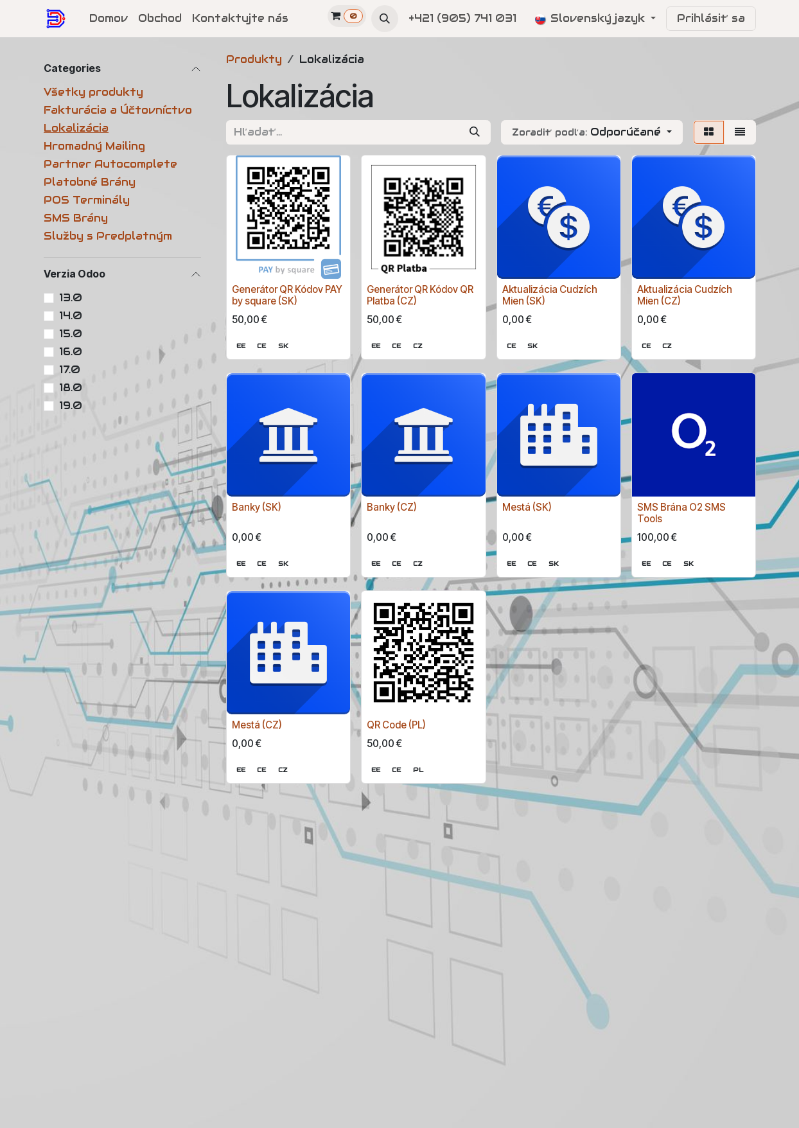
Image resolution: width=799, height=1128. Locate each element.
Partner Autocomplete (110, 164)
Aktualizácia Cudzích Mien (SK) (549, 295)
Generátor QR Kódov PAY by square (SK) (287, 295)
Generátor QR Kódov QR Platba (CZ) (420, 295)
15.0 (70, 333)
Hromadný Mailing (94, 146)
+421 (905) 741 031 (464, 18)
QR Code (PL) (396, 725)
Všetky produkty (93, 92)
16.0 (70, 351)
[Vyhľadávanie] (475, 132)
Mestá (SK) (527, 507)
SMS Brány (76, 218)
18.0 (70, 387)
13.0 (70, 297)
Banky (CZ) (392, 507)
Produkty (254, 59)
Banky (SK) (256, 507)
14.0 (70, 315)
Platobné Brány (90, 182)
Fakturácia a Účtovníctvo (118, 110)
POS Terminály (87, 200)
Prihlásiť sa (711, 18)
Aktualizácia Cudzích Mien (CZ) (684, 295)
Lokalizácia (76, 128)
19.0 (70, 405)
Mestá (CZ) (257, 725)
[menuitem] (108, 18)
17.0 (69, 369)
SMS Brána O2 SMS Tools (681, 513)
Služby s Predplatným (108, 236)
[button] (384, 18)
